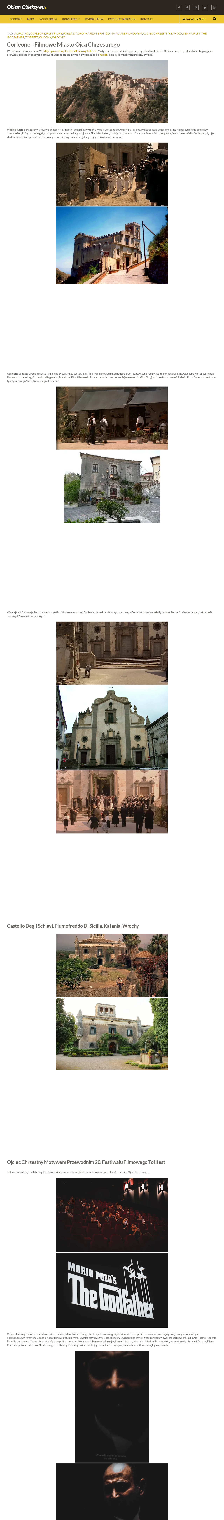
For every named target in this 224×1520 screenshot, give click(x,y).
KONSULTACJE (71, 19)
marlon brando (97, 33)
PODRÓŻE (16, 19)
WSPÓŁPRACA (48, 19)
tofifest (31, 37)
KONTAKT (146, 19)
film (49, 33)
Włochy (58, 37)
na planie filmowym (126, 33)
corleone (37, 33)
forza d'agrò (73, 33)
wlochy (45, 37)
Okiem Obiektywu (27, 7)
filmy (58, 33)
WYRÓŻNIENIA (94, 19)
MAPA (30, 19)
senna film (191, 33)
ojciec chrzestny (156, 33)
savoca (176, 33)
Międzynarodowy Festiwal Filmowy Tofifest (70, 51)
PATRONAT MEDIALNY (121, 19)
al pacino (21, 33)
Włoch (103, 54)
